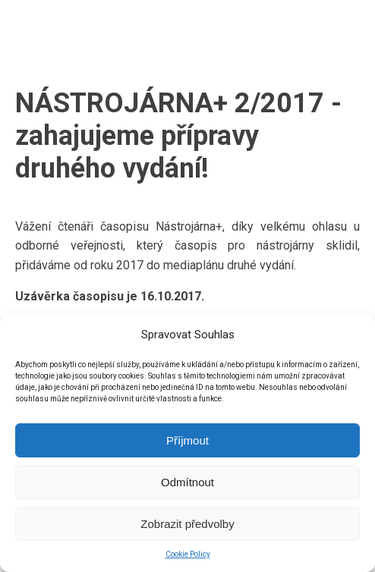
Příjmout (187, 440)
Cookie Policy (187, 554)
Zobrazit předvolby (187, 523)
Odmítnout (187, 482)
